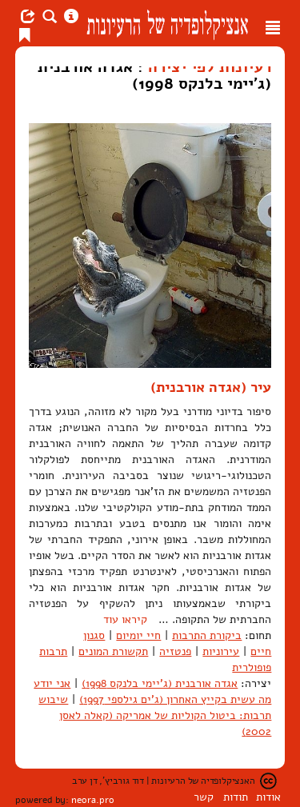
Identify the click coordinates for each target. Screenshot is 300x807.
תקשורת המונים (113, 651)
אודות (268, 797)
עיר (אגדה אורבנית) (210, 387)
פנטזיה (175, 651)
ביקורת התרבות (207, 635)
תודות (235, 797)
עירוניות (220, 651)
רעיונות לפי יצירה (209, 66)
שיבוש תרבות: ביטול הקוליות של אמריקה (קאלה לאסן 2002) (154, 715)
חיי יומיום (138, 635)
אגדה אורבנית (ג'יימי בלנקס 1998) (160, 683)
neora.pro (92, 799)
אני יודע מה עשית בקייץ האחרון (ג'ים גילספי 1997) (152, 691)
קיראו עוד (125, 619)
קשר (204, 797)
